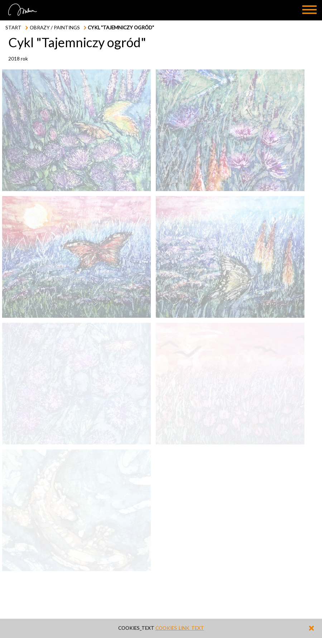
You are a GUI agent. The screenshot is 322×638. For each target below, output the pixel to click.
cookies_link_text (179, 628)
